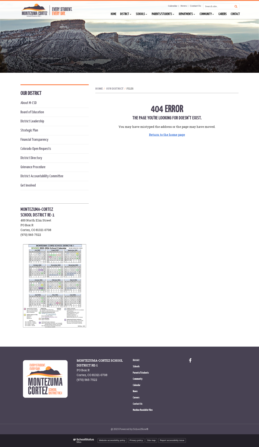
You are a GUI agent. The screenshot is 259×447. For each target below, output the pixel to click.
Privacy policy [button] (136, 440)
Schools (136, 366)
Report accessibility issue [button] (172, 440)
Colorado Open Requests (35, 149)
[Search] (236, 6)
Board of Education (32, 112)
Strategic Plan (29, 130)
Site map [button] (151, 440)
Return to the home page (167, 135)
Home (99, 88)
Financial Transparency (34, 140)
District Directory (31, 158)
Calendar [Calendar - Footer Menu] (136, 385)
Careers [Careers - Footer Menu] (136, 397)
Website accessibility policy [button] (112, 440)
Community (137, 379)
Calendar (172, 5)
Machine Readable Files (143, 410)
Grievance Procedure (32, 167)
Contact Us (195, 5)
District (136, 360)
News (184, 5)
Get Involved (28, 185)
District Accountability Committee (41, 176)
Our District (115, 88)
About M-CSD (28, 103)
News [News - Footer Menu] (135, 391)
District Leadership (32, 121)
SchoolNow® (140, 429)
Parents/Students (141, 373)
